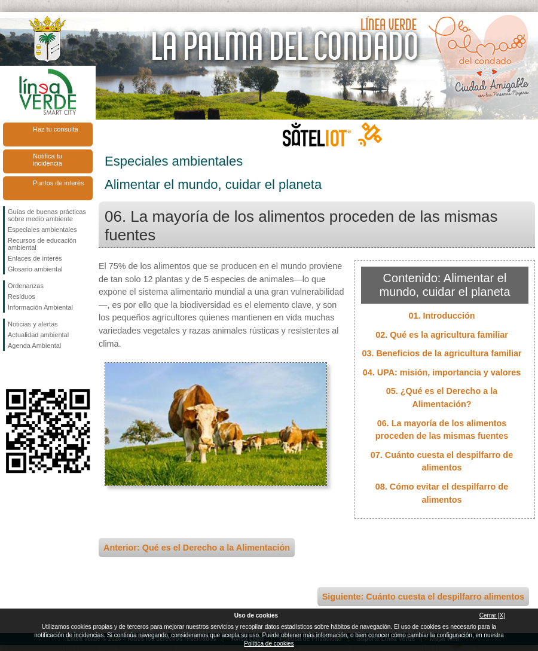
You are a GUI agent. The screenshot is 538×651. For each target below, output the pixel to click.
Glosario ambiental (35, 269)
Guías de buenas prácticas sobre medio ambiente (47, 215)
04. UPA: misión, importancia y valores (442, 372)
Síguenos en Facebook (10, 370)
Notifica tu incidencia (47, 159)
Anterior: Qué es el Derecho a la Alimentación (196, 547)
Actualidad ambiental (38, 334)
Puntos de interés (58, 183)
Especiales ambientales (42, 229)
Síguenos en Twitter (30, 370)
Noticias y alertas (33, 324)
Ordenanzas (26, 285)
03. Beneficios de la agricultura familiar (441, 353)
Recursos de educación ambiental (42, 244)
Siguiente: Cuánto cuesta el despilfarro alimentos (423, 596)
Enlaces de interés (35, 258)
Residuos (21, 296)
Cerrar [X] (492, 615)
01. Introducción (441, 315)
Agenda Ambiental (34, 345)
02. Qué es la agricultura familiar (441, 335)
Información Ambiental (40, 307)
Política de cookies (269, 643)
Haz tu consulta (55, 129)
